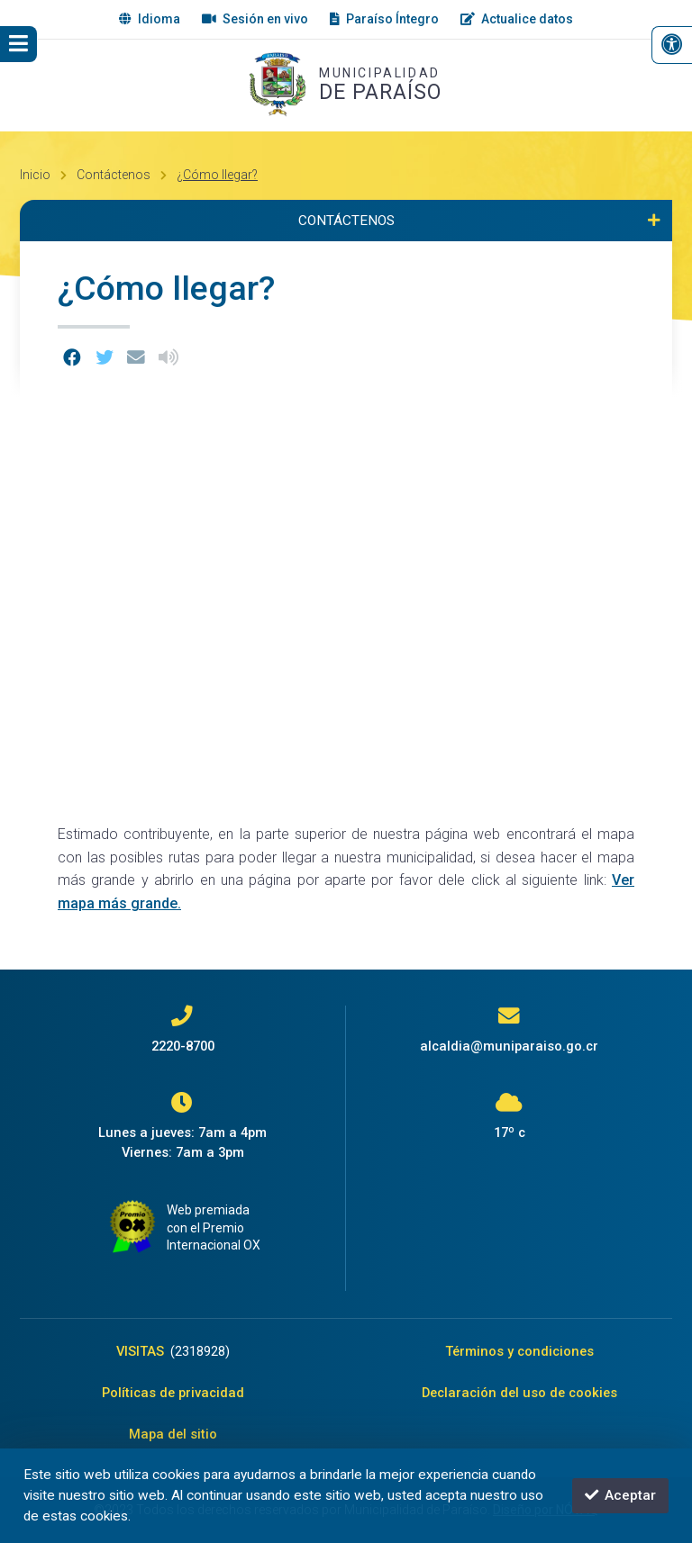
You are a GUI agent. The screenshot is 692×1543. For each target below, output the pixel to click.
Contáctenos (113, 174)
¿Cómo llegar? (217, 174)
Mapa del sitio (173, 1434)
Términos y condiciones (519, 1351)
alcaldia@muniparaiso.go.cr (509, 1046)
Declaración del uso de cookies (519, 1393)
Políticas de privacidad (173, 1393)
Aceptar (620, 1495)
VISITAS (173, 1351)
